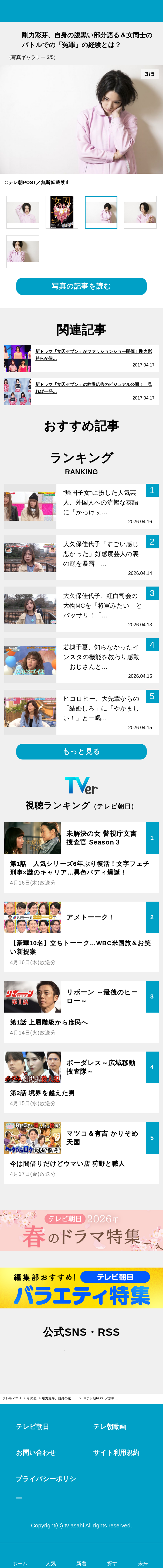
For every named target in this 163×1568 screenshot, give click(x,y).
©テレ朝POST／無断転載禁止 (103, 1398)
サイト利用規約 (116, 1452)
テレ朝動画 (109, 1426)
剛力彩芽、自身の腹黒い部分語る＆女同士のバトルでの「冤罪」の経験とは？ (61, 1398)
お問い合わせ (36, 1452)
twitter (57, 1354)
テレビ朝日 (32, 1426)
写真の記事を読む (81, 286)
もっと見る (81, 751)
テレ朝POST (81, 11)
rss (106, 1354)
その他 (31, 1398)
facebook (81, 1354)
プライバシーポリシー (46, 1488)
